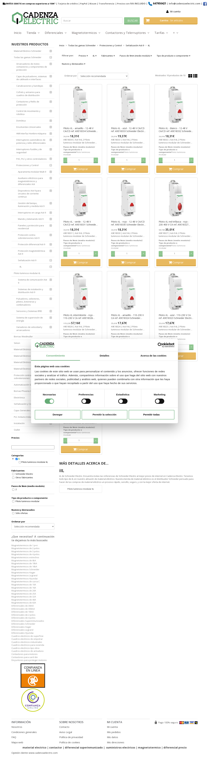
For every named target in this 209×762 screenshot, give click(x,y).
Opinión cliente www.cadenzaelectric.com (34, 752)
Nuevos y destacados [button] (73, 63)
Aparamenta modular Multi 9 (32, 171)
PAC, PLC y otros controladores (31, 158)
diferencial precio (175, 747)
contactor (55, 747)
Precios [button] (83, 55)
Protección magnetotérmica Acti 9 (31, 252)
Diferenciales (56, 33)
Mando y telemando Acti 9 (30, 218)
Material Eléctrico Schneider (27, 50)
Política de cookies (69, 742)
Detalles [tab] (104, 355)
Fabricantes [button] (108, 55)
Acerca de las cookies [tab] (154, 355)
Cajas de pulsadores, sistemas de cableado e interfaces (31, 78)
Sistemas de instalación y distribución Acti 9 (30, 291)
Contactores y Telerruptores (127, 33)
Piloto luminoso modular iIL (27, 273)
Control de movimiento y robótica (28, 113)
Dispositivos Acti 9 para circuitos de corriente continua (29, 193)
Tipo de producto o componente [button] (173, 55)
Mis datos (112, 737)
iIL (21, 266)
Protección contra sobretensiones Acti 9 (28, 236)
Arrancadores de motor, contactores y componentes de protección (31, 66)
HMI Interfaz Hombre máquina (31, 133)
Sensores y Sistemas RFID (29, 311)
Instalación (19, 423)
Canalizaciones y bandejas (29, 85)
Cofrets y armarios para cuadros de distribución (28, 94)
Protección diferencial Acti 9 (31, 244)
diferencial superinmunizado (84, 747)
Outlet (17, 429)
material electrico (34, 747)
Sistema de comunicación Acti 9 (32, 281)
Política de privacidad (71, 737)
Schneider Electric (24, 473)
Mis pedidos (114, 732)
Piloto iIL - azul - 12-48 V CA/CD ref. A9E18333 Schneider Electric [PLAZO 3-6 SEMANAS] (128, 130)
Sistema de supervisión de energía (29, 319)
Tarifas (161, 33)
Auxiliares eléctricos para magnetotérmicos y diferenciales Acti (30, 181)
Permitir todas (151, 414)
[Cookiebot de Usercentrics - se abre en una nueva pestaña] (160, 345)
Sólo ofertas (22, 513)
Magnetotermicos (86, 33)
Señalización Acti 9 (27, 260)
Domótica (21, 120)
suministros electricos (120, 747)
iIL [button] (94, 55)
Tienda (33, 33)
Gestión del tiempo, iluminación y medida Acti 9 (31, 205)
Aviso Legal (65, 732)
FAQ (13, 737)
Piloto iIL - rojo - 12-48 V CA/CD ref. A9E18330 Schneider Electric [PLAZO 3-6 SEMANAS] (128, 223)
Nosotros (16, 726)
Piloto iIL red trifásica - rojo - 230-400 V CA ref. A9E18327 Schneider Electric (174, 223)
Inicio (17, 33)
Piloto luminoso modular (28, 501)
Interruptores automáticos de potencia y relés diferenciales (31, 141)
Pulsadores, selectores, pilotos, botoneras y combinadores (28, 301)
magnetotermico (149, 747)
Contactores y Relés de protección (27, 103)
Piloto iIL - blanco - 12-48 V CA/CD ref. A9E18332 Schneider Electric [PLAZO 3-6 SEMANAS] (175, 130)
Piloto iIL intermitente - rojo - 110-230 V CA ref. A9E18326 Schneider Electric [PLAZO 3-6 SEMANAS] (79, 317)
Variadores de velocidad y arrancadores (29, 329)
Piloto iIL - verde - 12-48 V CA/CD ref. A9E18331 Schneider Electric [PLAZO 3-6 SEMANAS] (80, 223)
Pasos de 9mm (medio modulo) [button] (136, 55)
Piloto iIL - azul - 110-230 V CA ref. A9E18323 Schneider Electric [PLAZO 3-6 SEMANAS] (176, 317)
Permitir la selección (104, 414)
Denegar (57, 414)
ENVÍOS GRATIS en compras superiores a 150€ (28, 3)
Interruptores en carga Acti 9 (32, 212)
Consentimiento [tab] (55, 355)
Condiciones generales (24, 732)
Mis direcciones (115, 742)
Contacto (64, 726)
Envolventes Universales (28, 127)
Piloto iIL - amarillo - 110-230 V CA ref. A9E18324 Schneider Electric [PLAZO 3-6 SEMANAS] (127, 317)
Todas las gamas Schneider (27, 57)
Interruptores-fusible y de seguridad (29, 151)
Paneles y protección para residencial (31, 227)
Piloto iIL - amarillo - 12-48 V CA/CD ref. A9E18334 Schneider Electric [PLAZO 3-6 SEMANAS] (80, 130)
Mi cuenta (175, 11)
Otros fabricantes (24, 477)
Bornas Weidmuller (23, 336)
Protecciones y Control (27, 165)
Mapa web (17, 742)
